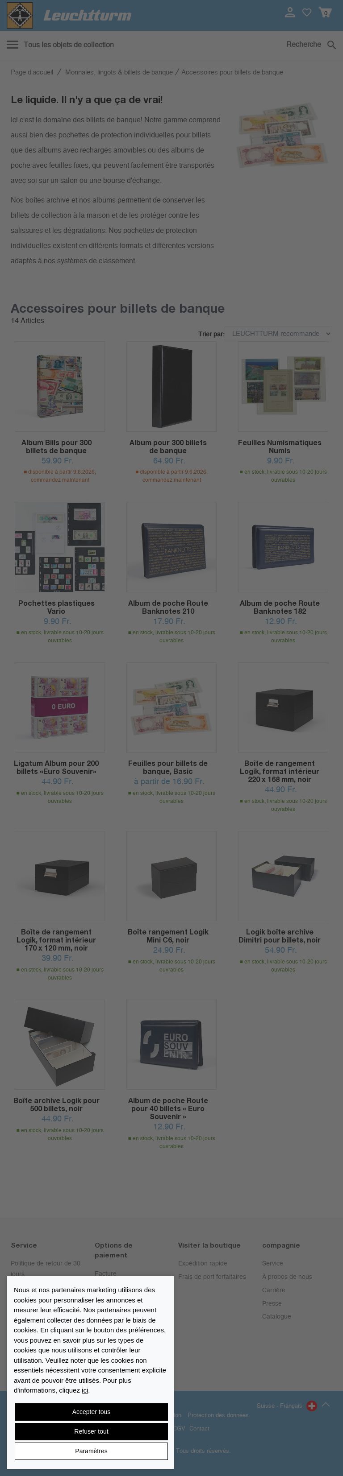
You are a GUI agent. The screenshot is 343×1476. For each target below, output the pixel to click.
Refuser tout (91, 1431)
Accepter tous (91, 1411)
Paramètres (91, 1451)
